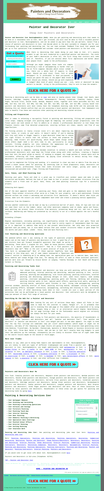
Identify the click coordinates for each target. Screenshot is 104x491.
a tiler (54, 351)
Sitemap (6, 475)
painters (8, 106)
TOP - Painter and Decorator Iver (19, 460)
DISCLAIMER (94, 22)
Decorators (75, 440)
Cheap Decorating (44, 442)
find (11, 376)
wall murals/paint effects (74, 356)
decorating (36, 290)
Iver (45, 97)
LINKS (75, 22)
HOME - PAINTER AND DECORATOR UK (52, 469)
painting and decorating (31, 277)
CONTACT (86, 22)
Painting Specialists (20, 438)
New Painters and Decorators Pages (19, 475)
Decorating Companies (37, 445)
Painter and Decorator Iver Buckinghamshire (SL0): (27, 37)
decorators (37, 389)
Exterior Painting (27, 442)
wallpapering (53, 288)
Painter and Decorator (35, 440)
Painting (8, 97)
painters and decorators (24, 44)
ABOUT (80, 22)
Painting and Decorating (44, 438)
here (29, 391)
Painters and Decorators (61, 449)
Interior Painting (41, 449)
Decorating (83, 438)
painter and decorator (71, 108)
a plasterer (25, 358)
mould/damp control (21, 354)
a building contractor (48, 354)
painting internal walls (30, 281)
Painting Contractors (56, 447)
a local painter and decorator (51, 292)
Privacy (98, 475)
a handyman (48, 356)
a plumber (31, 356)
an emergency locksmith (32, 351)
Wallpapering (75, 445)
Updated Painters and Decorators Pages (42, 475)
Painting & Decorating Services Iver (28, 395)
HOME (70, 22)
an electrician (11, 356)
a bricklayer (72, 354)
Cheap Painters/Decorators (58, 440)
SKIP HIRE (49, 349)
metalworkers (69, 349)
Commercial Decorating (80, 442)
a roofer (31, 349)
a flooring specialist (76, 351)
